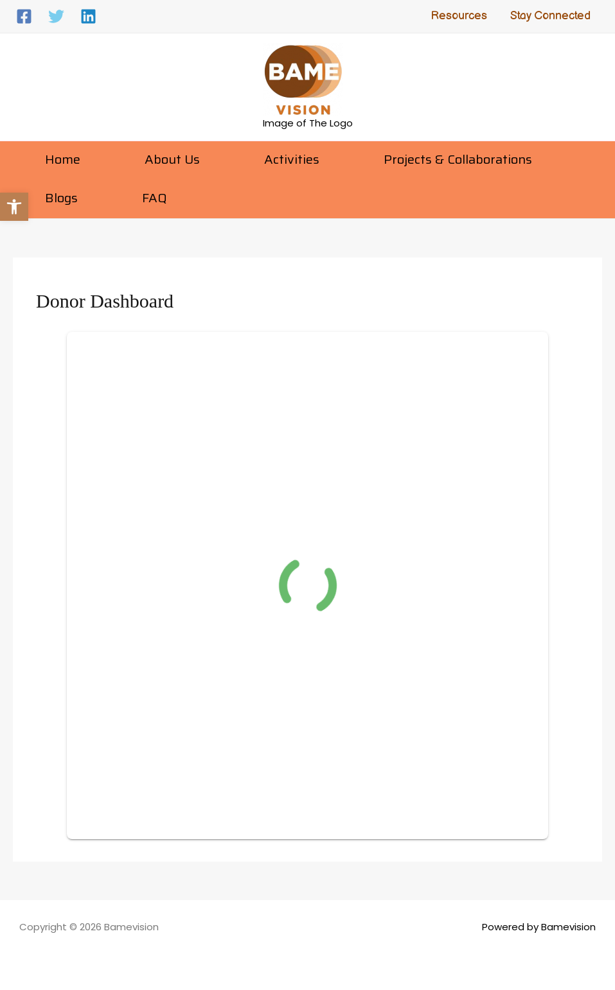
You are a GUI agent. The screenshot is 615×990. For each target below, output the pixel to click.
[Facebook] (24, 16)
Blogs (61, 197)
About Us (172, 159)
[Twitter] (56, 16)
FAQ (154, 197)
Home (62, 159)
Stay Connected (550, 15)
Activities (291, 159)
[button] (14, 207)
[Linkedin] (88, 16)
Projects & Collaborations (458, 159)
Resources (459, 15)
